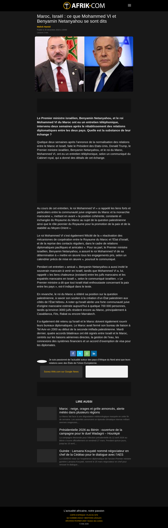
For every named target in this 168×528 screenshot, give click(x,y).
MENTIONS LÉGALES (92, 518)
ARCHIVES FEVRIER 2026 (75, 521)
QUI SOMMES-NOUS (75, 518)
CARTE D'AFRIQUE (77, 515)
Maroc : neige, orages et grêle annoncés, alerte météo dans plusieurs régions (91, 410)
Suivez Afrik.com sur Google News (61, 371)
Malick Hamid (44, 26)
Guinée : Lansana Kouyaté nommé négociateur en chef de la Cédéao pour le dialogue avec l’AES (94, 452)
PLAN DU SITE (92, 515)
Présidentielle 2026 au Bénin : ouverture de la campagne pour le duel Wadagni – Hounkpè (90, 431)
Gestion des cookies (95, 521)
